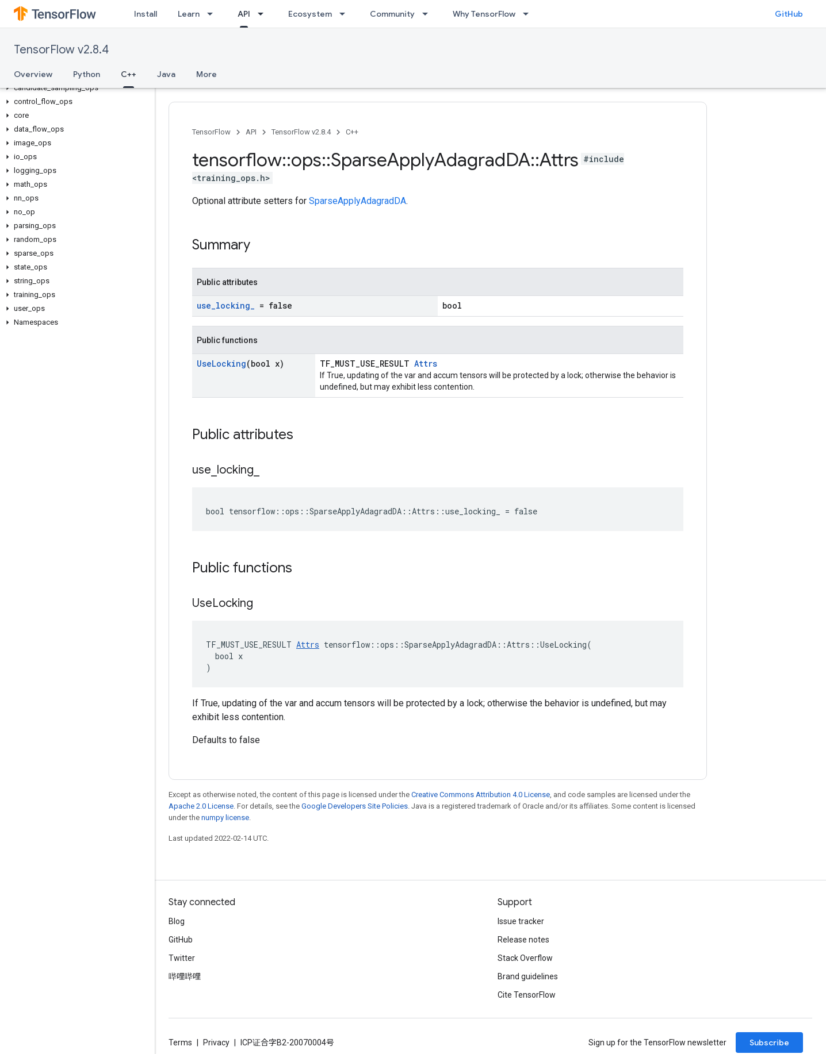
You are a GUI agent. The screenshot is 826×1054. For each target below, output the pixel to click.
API (251, 132)
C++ (352, 132)
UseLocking (221, 363)
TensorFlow (211, 132)
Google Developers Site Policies (354, 806)
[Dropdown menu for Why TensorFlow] (529, 14)
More (206, 74)
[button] (75, 88)
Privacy (216, 1042)
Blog (177, 921)
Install (145, 14)
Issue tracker (521, 921)
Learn (189, 14)
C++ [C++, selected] (128, 74)
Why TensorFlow (484, 14)
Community (392, 14)
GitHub (789, 14)
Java (166, 74)
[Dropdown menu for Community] (428, 14)
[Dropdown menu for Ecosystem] (346, 14)
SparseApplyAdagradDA (357, 200)
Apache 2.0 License (201, 806)
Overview (33, 74)
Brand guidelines (528, 976)
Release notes (523, 939)
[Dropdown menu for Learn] (213, 14)
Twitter (182, 958)
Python (86, 74)
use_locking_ (226, 305)
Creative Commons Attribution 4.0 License (480, 794)
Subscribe (769, 1042)
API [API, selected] (244, 14)
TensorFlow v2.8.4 (61, 50)
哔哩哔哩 (185, 976)
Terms (180, 1042)
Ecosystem (310, 14)
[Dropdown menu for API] (264, 14)
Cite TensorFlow (527, 994)
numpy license (225, 817)
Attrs (425, 363)
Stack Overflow (525, 958)
